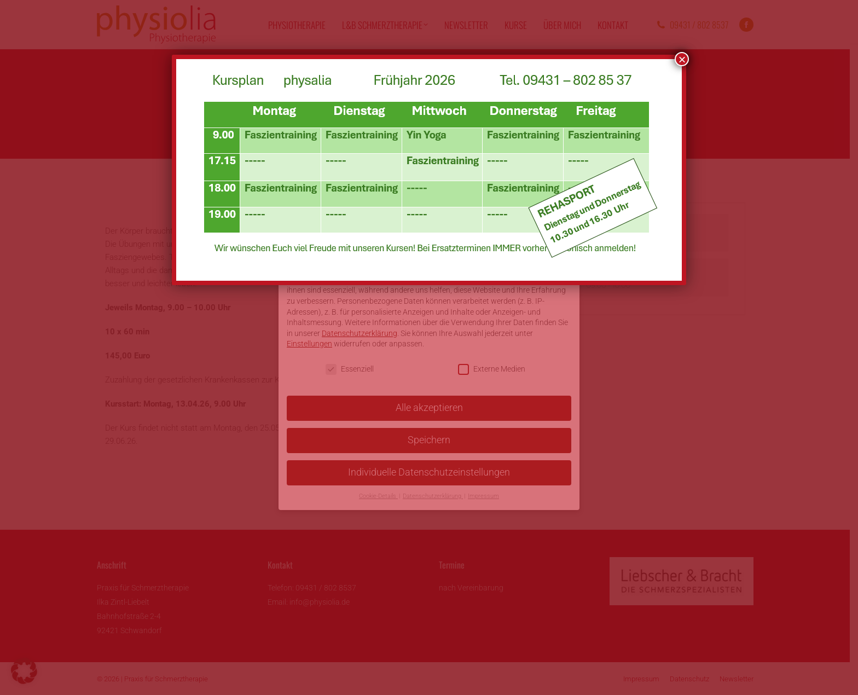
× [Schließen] (682, 59)
